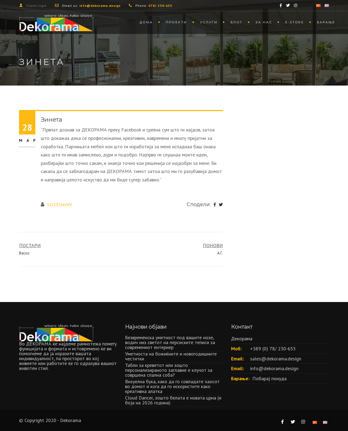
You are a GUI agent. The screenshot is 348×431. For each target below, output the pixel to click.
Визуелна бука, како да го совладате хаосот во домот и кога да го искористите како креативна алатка (172, 386)
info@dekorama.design (274, 368)
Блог (237, 22)
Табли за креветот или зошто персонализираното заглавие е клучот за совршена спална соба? (168, 370)
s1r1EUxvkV (59, 204)
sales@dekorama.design (275, 359)
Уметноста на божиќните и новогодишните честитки (171, 356)
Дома (146, 22)
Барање (326, 22)
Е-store (294, 22)
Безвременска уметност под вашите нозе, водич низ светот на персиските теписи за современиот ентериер (170, 342)
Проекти (176, 22)
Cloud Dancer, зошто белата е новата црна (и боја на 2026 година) (173, 400)
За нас (264, 22)
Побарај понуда (269, 378)
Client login (36, 6)
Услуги (208, 22)
